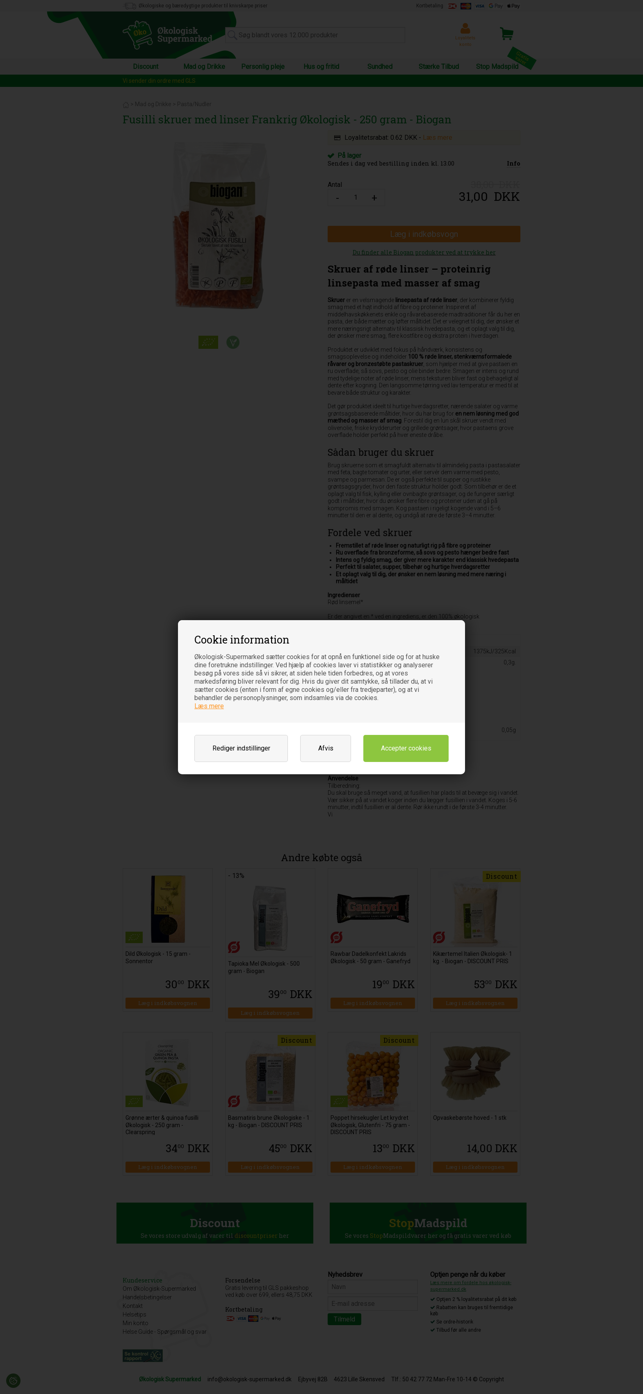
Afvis (325, 748)
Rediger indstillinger (241, 748)
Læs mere (209, 706)
